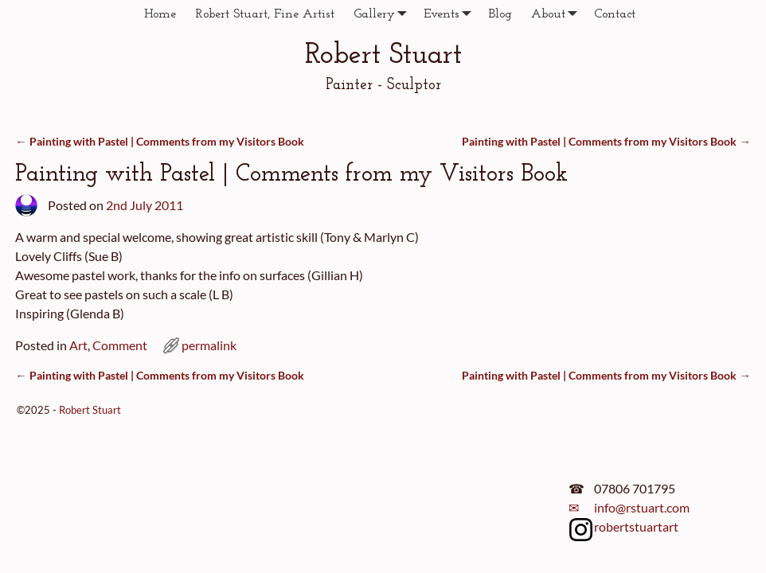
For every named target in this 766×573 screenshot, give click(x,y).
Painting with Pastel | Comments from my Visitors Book (159, 141)
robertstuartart (636, 526)
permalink (209, 345)
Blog (500, 14)
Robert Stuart (383, 55)
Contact (614, 14)
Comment (119, 345)
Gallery (384, 14)
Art (78, 345)
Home (160, 14)
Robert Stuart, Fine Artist (264, 14)
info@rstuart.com (642, 507)
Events (451, 14)
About (557, 14)
